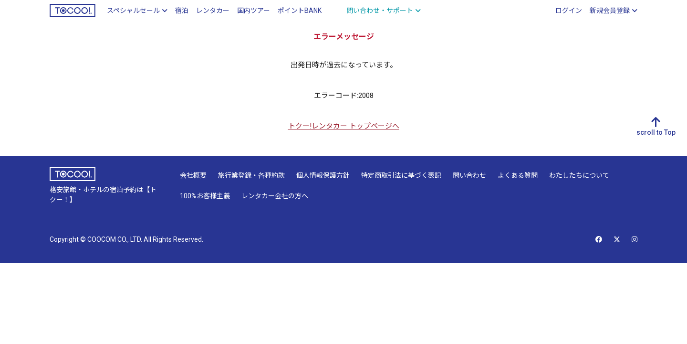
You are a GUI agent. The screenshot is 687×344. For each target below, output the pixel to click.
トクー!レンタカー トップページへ (343, 126)
